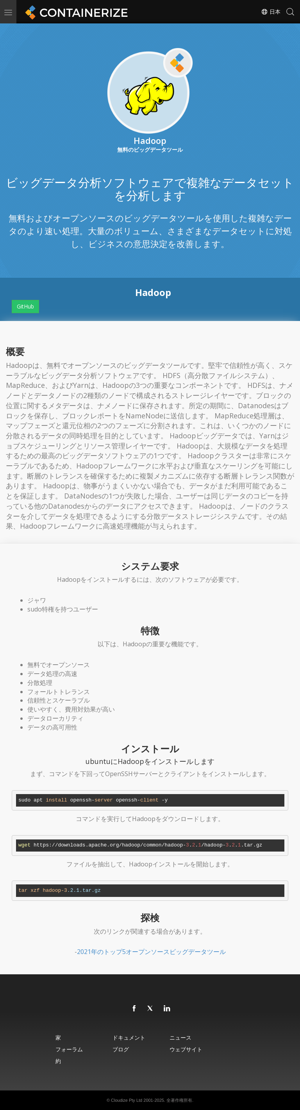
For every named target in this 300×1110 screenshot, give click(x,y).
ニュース (180, 1037)
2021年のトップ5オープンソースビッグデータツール (151, 951)
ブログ (120, 1049)
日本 (270, 11)
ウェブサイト (186, 1049)
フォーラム (69, 1049)
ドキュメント (128, 1037)
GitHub (25, 306)
